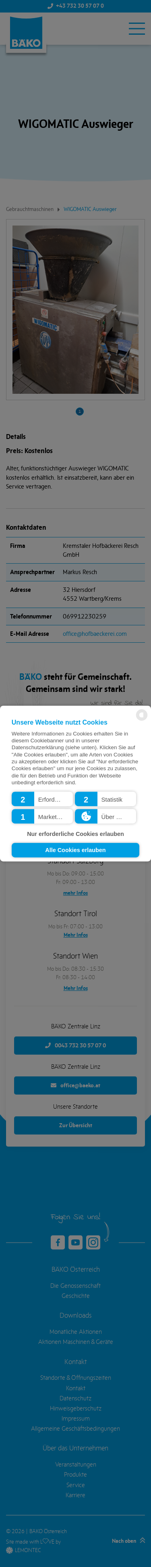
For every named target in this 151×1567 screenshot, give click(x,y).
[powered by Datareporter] (141, 720)
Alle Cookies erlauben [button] (75, 850)
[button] (42, 799)
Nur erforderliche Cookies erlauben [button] (75, 834)
